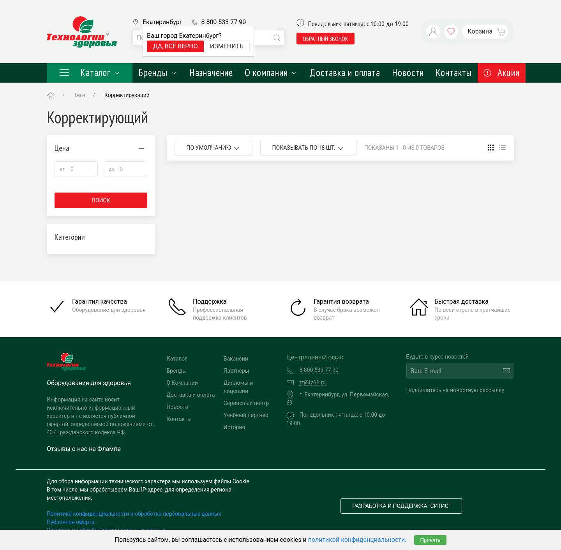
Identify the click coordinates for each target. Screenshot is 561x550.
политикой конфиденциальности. (357, 539)
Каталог (89, 72)
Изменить (226, 46)
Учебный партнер (246, 415)
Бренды (158, 72)
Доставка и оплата (345, 72)
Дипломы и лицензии (238, 387)
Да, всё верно (175, 46)
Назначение (211, 72)
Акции (501, 72)
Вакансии (236, 358)
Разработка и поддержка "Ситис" (401, 506)
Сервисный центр (246, 403)
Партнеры (236, 371)
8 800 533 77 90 (223, 22)
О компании (271, 72)
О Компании (182, 383)
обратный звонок (325, 38)
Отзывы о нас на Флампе (84, 449)
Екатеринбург (162, 22)
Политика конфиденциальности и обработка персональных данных (134, 514)
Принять (430, 540)
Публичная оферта (70, 522)
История (234, 427)
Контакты (454, 72)
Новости (408, 72)
